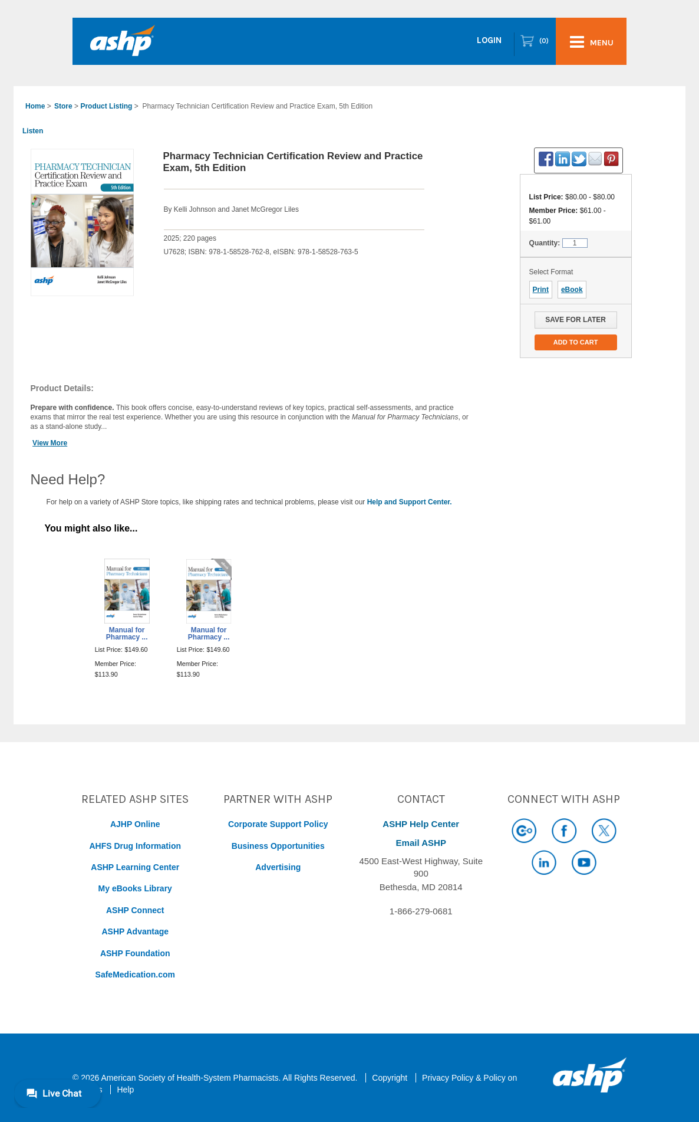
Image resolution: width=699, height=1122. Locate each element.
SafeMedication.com (135, 974)
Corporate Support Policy (278, 824)
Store (63, 106)
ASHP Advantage (135, 931)
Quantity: (544, 243)
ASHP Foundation (135, 953)
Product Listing (106, 106)
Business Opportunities (278, 846)
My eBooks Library (135, 888)
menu (592, 42)
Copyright (389, 1077)
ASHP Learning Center (135, 867)
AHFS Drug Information (135, 846)
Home (35, 106)
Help (125, 1089)
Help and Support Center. (409, 502)
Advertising (278, 867)
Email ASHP (421, 843)
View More (49, 443)
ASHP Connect (135, 910)
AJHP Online (135, 824)
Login (489, 40)
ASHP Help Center (421, 824)
